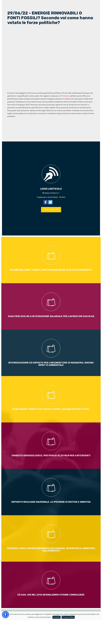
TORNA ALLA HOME (51, 209)
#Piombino (64, 96)
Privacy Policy (68, 617)
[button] (5, 614)
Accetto (56, 617)
